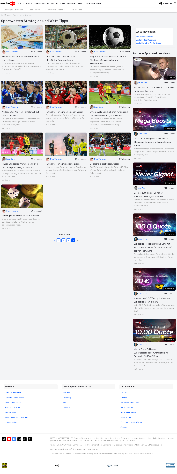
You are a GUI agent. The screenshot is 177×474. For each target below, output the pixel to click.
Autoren (124, 398)
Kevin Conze (96, 107)
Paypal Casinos (10, 412)
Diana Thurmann (10, 52)
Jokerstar (66, 393)
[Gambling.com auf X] (4, 447)
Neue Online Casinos (13, 403)
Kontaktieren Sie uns (128, 412)
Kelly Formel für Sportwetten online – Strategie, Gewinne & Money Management (108, 60)
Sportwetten (18, 15)
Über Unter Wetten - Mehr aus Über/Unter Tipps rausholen (61, 58)
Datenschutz (94, 449)
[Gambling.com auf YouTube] (9, 447)
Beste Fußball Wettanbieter (148, 40)
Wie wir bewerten (127, 407)
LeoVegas (66, 407)
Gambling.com (6, 15)
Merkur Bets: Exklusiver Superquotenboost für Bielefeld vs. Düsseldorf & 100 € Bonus (151, 353)
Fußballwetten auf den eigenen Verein (64, 111)
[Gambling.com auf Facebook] (14, 447)
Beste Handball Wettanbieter (149, 43)
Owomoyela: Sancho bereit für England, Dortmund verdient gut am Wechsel (109, 113)
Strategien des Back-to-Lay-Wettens (20, 215)
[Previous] (55, 240)
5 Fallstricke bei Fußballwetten (104, 163)
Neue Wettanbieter (144, 36)
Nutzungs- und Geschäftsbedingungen (68, 449)
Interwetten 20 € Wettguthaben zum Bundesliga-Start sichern (152, 300)
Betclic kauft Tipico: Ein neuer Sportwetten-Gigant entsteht (149, 194)
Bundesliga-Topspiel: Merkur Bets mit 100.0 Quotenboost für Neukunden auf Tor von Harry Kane (153, 247)
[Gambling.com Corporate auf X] (30, 447)
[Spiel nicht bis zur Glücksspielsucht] (4, 465)
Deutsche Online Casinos (14, 398)
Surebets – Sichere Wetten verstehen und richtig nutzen (20, 58)
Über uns (124, 393)
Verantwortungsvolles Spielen (131, 422)
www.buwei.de (146, 453)
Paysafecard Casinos (12, 407)
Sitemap (123, 427)
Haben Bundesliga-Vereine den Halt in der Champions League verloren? (20, 165)
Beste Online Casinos (13, 393)
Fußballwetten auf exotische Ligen (63, 163)
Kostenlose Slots (11, 422)
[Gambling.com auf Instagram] (19, 447)
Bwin (64, 403)
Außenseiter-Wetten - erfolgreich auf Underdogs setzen (20, 113)
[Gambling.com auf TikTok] (25, 447)
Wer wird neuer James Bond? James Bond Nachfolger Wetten (154, 89)
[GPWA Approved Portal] (170, 465)
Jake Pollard (140, 188)
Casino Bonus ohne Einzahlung (16, 417)
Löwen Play (67, 398)
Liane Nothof (140, 134)
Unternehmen (126, 417)
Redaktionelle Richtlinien (130, 403)
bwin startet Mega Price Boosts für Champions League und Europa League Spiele (152, 142)
